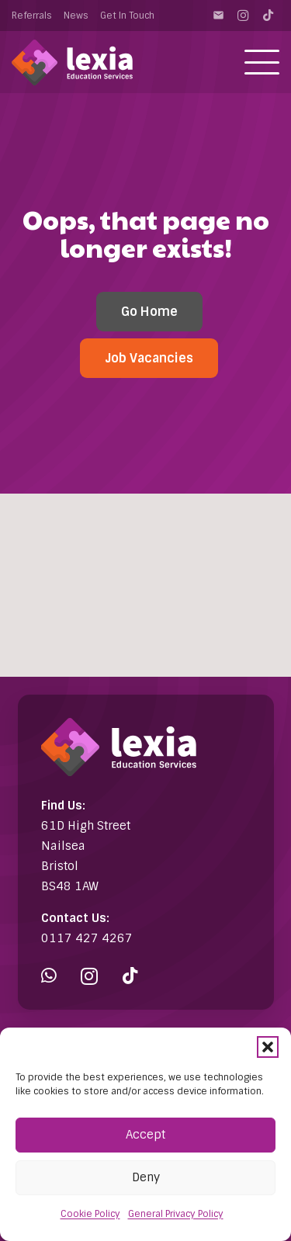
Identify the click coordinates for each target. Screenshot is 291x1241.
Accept (145, 1134)
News (76, 15)
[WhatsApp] (49, 976)
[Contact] (218, 15)
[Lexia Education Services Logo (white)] (72, 62)
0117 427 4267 (87, 938)
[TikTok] (267, 15)
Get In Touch (127, 15)
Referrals (32, 15)
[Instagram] (243, 15)
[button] (267, 1047)
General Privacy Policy (175, 1214)
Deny (146, 1177)
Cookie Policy (90, 1214)
